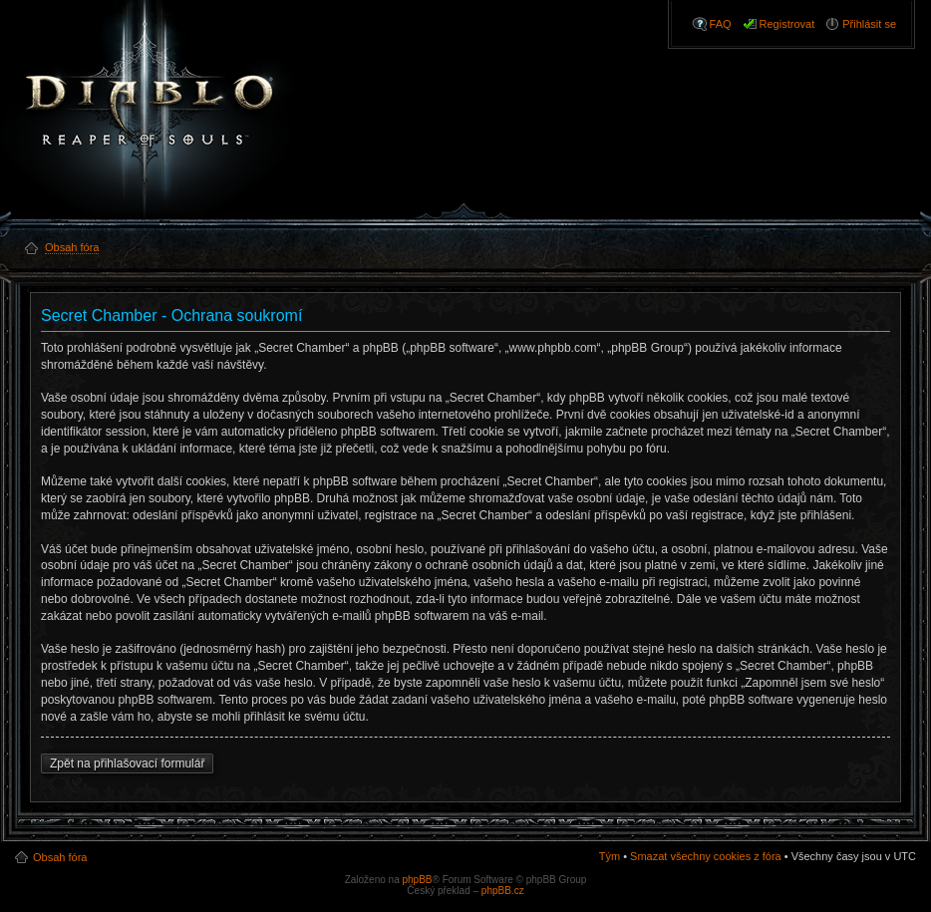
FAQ (721, 24)
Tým (609, 856)
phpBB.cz (502, 890)
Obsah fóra (60, 857)
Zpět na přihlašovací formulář (127, 763)
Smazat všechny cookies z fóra (705, 856)
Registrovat (787, 24)
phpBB (417, 879)
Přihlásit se (869, 24)
